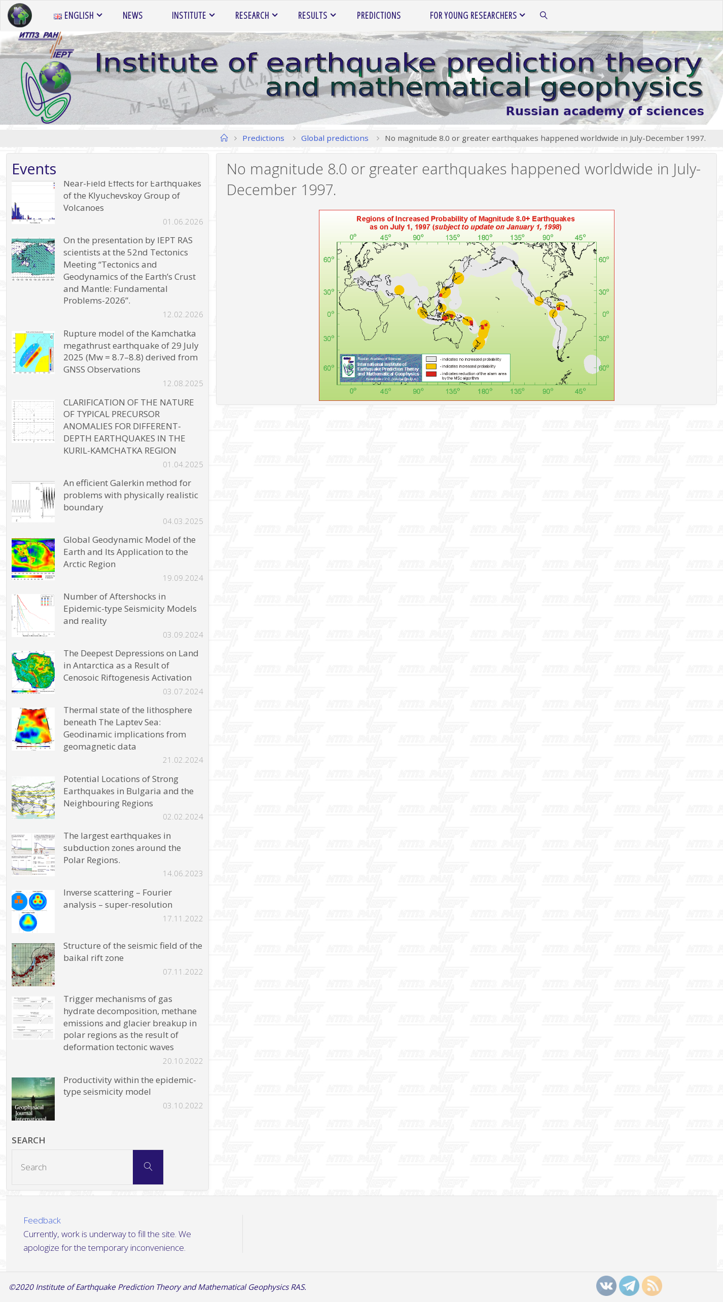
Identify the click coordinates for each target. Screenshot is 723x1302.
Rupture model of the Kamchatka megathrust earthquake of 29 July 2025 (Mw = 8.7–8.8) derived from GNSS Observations (131, 351)
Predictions (263, 138)
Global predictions (335, 138)
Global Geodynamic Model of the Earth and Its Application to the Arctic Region (129, 552)
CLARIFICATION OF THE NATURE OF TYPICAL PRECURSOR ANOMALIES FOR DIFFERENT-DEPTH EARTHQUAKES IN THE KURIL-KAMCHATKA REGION (128, 426)
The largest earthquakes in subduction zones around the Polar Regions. (122, 848)
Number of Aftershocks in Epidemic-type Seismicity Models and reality (130, 608)
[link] (543, 16)
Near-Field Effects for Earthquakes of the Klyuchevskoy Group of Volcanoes (132, 195)
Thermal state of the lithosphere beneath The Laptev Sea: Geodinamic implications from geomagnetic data (127, 728)
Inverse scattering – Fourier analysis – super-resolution (117, 898)
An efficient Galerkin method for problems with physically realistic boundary (130, 495)
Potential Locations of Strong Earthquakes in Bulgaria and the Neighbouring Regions (128, 791)
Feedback (42, 1220)
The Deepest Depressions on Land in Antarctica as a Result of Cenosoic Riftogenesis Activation (131, 665)
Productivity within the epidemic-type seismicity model (129, 1086)
